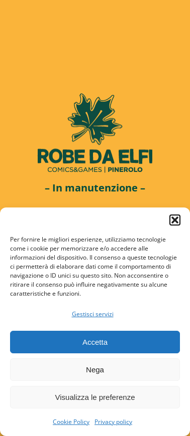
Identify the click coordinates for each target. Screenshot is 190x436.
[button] (175, 220)
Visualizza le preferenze (95, 397)
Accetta (95, 342)
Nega (95, 369)
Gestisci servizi (93, 314)
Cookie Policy (71, 421)
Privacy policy (113, 421)
